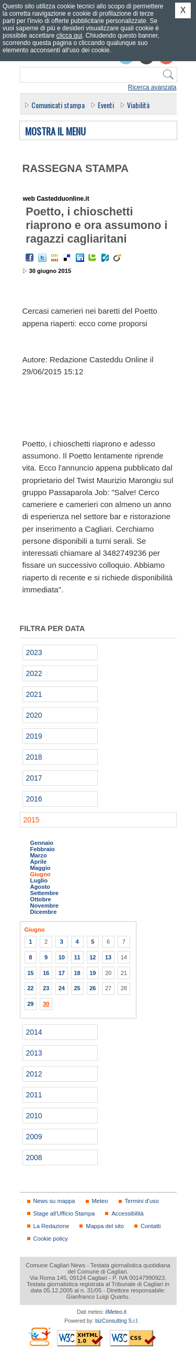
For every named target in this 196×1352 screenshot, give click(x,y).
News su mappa (54, 1201)
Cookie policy (50, 1238)
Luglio (39, 880)
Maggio (40, 868)
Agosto (40, 887)
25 (77, 988)
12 (92, 957)
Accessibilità (127, 1213)
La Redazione (51, 1226)
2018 (34, 757)
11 (77, 957)
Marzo (38, 855)
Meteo (100, 1201)
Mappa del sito (105, 1226)
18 (77, 973)
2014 (34, 1032)
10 (62, 957)
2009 (34, 1136)
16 (46, 973)
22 (30, 988)
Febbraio (42, 849)
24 (62, 988)
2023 (34, 652)
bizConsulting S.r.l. (117, 1321)
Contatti (150, 1226)
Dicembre (43, 912)
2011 (34, 1095)
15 (30, 973)
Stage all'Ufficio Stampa (64, 1213)
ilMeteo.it (116, 1312)
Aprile (38, 861)
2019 (34, 736)
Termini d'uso (142, 1201)
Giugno (40, 874)
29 (30, 1004)
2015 (32, 820)
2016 (34, 799)
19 (92, 973)
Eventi (106, 104)
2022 (34, 673)
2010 (34, 1116)
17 (62, 973)
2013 (34, 1053)
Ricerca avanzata (152, 87)
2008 (34, 1157)
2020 (34, 715)
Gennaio (42, 843)
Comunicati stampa (58, 104)
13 (108, 957)
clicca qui (69, 35)
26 (92, 988)
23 (46, 988)
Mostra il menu (55, 132)
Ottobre (40, 899)
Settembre (44, 893)
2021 (34, 694)
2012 (34, 1074)
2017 (34, 778)
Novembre (44, 905)
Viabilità (138, 104)
